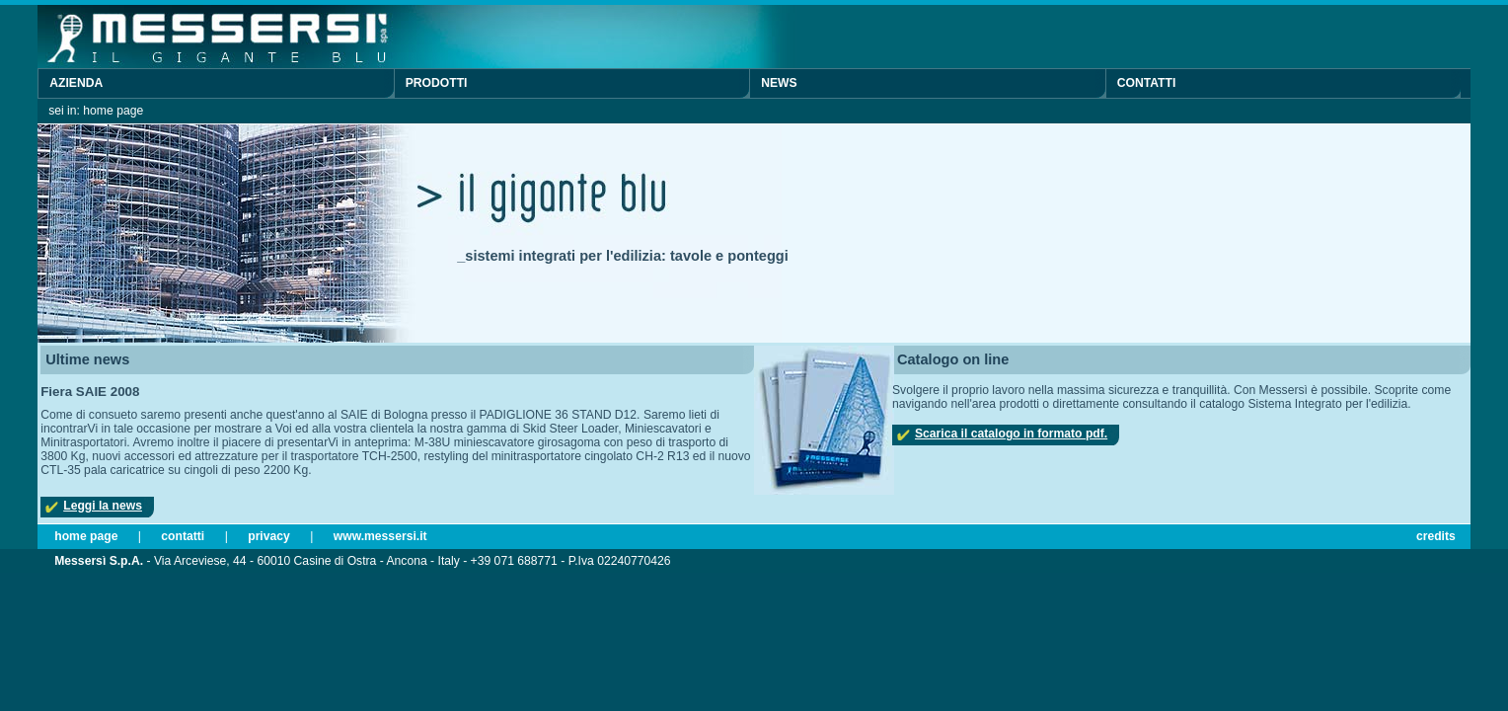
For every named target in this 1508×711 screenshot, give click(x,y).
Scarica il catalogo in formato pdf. (1011, 433)
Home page (85, 536)
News (778, 83)
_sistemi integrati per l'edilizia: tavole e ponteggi (623, 256)
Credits (1436, 536)
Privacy (269, 536)
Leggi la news (102, 506)
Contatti (1146, 83)
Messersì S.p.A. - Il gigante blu (284, 36)
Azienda (76, 83)
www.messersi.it (380, 536)
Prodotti (437, 83)
